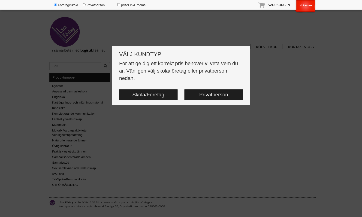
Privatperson (213, 95)
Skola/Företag (148, 95)
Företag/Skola (66, 5)
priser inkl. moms (131, 5)
